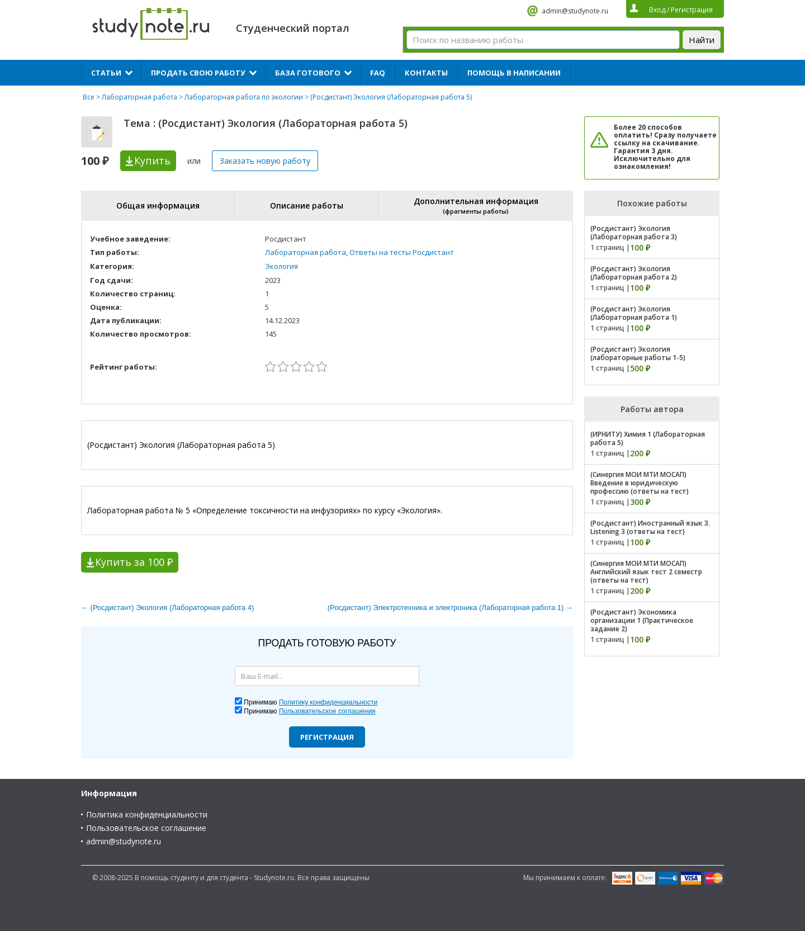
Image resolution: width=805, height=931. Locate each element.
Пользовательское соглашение (146, 828)
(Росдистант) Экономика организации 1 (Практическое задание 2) (641, 620)
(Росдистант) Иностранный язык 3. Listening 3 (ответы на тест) (650, 527)
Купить (152, 160)
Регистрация (327, 737)
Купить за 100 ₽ (134, 562)
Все (88, 97)
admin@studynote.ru (575, 11)
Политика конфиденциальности (146, 814)
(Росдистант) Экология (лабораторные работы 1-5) (637, 353)
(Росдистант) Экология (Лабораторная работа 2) (633, 273)
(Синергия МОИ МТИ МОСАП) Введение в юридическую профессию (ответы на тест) (639, 483)
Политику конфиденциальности (328, 702)
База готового (307, 73)
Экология (281, 266)
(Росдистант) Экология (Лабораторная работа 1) (633, 313)
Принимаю (310, 702)
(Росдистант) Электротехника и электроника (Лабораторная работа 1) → (450, 607)
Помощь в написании (514, 73)
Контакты (426, 73)
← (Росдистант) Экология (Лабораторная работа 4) (167, 607)
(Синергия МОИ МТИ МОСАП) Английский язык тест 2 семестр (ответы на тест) (646, 572)
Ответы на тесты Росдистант (401, 252)
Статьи (106, 73)
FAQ (377, 73)
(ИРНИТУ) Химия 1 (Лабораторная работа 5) (647, 438)
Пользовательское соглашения (327, 711)
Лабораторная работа (139, 97)
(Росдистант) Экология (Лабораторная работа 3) (633, 233)
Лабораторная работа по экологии (243, 97)
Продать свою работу (198, 73)
